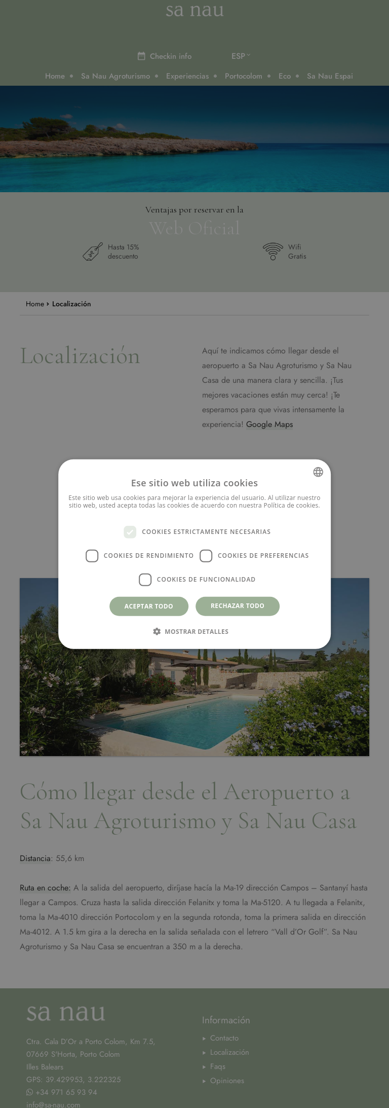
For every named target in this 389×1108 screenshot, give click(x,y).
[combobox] (318, 472)
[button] (194, 631)
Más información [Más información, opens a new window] (194, 513)
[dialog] (194, 554)
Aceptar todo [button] (149, 605)
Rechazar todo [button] (237, 605)
